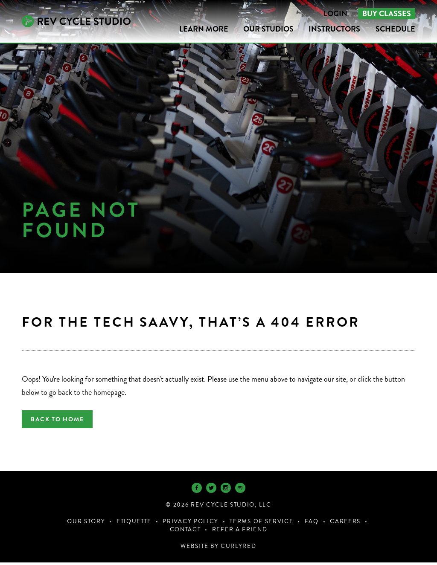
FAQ (312, 524)
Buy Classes (386, 13)
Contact (185, 532)
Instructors (334, 29)
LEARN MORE (203, 29)
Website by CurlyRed (218, 549)
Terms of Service (261, 524)
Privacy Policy (190, 524)
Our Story (86, 524)
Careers (345, 524)
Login (335, 13)
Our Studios (268, 29)
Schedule (395, 29)
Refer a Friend (240, 532)
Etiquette (134, 524)
